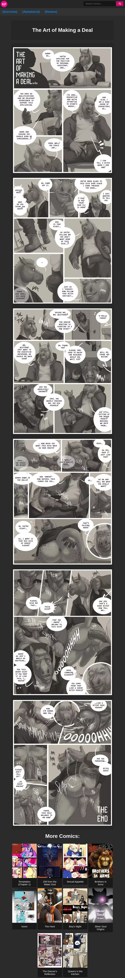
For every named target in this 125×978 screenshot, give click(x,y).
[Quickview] (10, 11)
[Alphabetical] (31, 11)
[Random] (51, 11)
